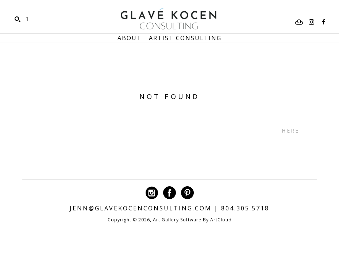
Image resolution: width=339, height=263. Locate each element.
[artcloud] (299, 22)
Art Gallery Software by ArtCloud (192, 220)
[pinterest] (187, 192)
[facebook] (323, 22)
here (290, 130)
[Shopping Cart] (27, 19)
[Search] (17, 19)
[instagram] (311, 22)
